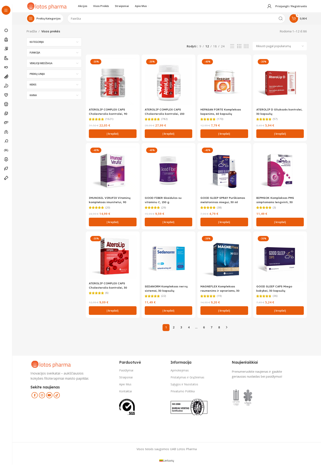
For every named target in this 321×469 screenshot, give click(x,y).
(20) (108, 210)
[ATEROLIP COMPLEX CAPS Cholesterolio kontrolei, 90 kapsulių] (112, 85)
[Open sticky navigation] (44, 22)
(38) (221, 210)
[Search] (176, 22)
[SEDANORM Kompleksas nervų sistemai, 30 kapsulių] (168, 263)
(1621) (110, 121)
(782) (165, 121)
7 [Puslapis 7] (211, 331)
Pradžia (31, 35)
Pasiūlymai (126, 374)
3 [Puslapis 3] (181, 331)
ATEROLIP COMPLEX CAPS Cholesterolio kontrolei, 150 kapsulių (166, 116)
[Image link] (51, 367)
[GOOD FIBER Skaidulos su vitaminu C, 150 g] (168, 174)
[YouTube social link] (49, 399)
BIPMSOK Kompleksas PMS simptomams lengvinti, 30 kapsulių (279, 205)
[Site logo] (46, 8)
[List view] (232, 50)
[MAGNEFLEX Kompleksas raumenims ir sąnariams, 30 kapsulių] (224, 263)
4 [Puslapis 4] (189, 331)
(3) (276, 210)
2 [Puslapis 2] (173, 331)
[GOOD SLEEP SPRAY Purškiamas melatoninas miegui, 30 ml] (224, 174)
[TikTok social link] (57, 399)
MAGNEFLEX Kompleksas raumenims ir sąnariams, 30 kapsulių (222, 294)
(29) (164, 210)
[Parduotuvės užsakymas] (280, 50)
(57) (277, 121)
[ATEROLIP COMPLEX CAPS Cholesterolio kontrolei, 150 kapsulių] (168, 85)
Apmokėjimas (180, 374)
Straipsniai (126, 381)
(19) (221, 299)
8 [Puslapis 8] (219, 331)
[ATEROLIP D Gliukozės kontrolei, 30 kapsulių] (281, 85)
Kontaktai (125, 395)
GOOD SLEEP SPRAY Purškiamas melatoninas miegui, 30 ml (220, 205)
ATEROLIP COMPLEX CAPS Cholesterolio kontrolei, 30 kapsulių (109, 291)
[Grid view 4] (246, 50)
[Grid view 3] (239, 50)
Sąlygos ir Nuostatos (184, 388)
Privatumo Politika (183, 395)
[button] (112, 136)
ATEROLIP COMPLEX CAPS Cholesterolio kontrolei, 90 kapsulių (109, 116)
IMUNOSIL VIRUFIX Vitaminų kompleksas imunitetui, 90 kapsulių (111, 205)
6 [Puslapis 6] (204, 331)
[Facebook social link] (35, 399)
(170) (221, 121)
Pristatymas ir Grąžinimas (187, 381)
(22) (164, 299)
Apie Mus (125, 388)
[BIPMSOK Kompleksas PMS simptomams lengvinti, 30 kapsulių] (281, 174)
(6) (107, 296)
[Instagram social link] (42, 399)
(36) (277, 299)
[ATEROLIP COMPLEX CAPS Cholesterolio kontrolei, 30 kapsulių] (112, 261)
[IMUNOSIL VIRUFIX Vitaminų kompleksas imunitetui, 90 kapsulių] (112, 174)
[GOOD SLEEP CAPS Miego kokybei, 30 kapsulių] (281, 263)
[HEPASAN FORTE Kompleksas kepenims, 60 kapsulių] (224, 85)
